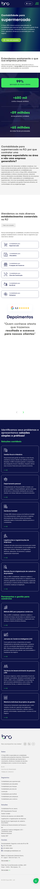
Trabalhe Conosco (7, 772)
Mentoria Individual (6, 833)
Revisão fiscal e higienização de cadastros (14, 822)
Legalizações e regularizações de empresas (13, 818)
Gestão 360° (4, 836)
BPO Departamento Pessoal (9, 811)
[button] (16, 412)
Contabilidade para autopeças (9, 796)
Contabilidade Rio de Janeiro (9, 808)
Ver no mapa (4, 860)
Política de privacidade (8, 769)
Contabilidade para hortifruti (9, 794)
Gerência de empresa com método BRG (12, 816)
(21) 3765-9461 (6, 845)
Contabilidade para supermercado (10, 781)
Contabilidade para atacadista (9, 784)
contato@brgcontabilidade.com (11, 850)
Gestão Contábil (5, 813)
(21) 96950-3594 (7, 848)
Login (28, 3)
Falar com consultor (12, 40)
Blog (3, 767)
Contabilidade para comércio (9, 799)
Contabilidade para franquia (9, 786)
